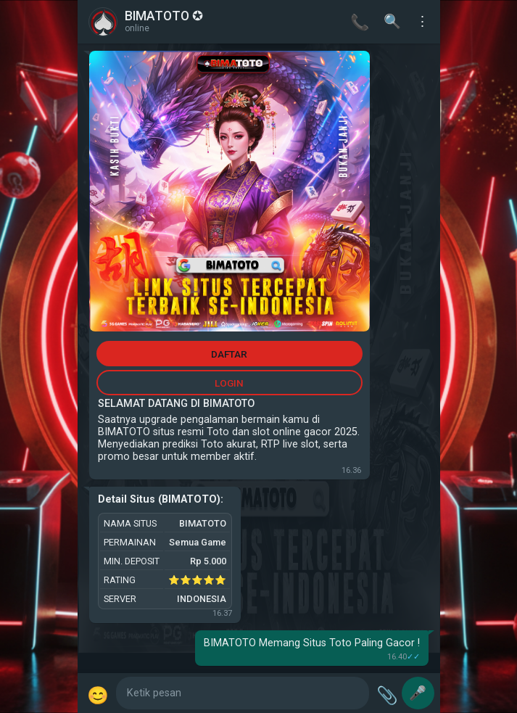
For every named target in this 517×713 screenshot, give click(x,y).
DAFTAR (229, 354)
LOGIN (229, 383)
